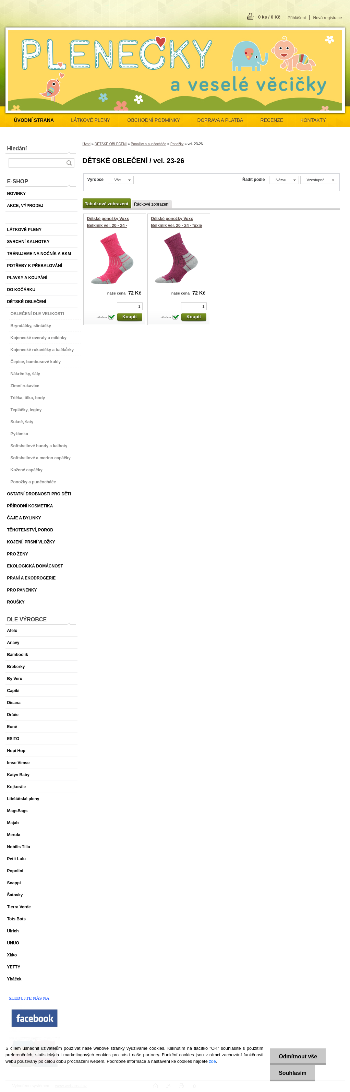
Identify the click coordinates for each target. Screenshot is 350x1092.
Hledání (17, 148)
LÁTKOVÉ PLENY (90, 120)
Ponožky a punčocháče (148, 144)
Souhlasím (292, 1073)
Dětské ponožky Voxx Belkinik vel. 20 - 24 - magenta (108, 225)
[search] (68, 163)
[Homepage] (34, 120)
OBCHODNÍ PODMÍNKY (154, 120)
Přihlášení (297, 17)
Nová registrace (327, 17)
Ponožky (176, 144)
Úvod (86, 144)
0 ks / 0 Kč (269, 17)
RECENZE (271, 120)
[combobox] (284, 180)
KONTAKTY (313, 120)
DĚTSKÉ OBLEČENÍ (110, 144)
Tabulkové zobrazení (106, 203)
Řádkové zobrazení (151, 204)
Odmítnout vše (298, 1056)
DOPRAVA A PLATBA (220, 120)
